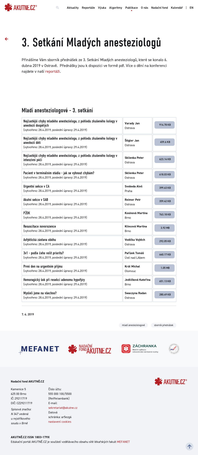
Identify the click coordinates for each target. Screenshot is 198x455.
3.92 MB (165, 228)
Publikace (131, 8)
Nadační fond (159, 8)
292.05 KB (165, 241)
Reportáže (88, 8)
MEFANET (123, 442)
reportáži (52, 71)
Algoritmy (115, 8)
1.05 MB (165, 268)
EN (191, 8)
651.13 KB (165, 281)
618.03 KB (165, 174)
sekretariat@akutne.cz (62, 408)
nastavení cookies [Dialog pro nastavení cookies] (59, 422)
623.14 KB (165, 159)
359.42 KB (165, 201)
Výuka (102, 8)
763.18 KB (165, 214)
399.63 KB (165, 188)
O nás (144, 8)
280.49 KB (165, 294)
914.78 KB (165, 124)
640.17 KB (165, 254)
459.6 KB (165, 142)
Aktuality (73, 8)
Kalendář (177, 8)
